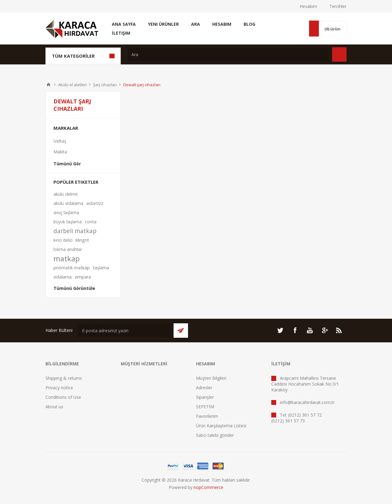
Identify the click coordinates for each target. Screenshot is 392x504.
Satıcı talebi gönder (215, 435)
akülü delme (65, 194)
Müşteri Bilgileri (211, 378)
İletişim (121, 33)
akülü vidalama (68, 203)
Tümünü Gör (67, 164)
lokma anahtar (67, 249)
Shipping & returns (63, 378)
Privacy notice (59, 388)
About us (54, 407)
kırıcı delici (63, 240)
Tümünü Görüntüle (74, 288)
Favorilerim (207, 416)
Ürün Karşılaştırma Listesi (221, 426)
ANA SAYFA (48, 85)
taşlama (101, 268)
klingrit (82, 240)
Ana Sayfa (124, 24)
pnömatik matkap (71, 268)
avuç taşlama (66, 212)
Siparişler (205, 397)
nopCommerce (208, 487)
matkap (66, 258)
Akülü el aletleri (72, 84)
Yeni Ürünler (163, 24)
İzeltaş (59, 141)
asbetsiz (94, 203)
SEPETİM (205, 407)
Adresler (204, 388)
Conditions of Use (63, 397)
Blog (249, 24)
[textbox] (228, 54)
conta (90, 222)
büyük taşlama (67, 222)
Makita (60, 152)
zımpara (83, 277)
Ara (195, 24)
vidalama (62, 277)
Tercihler (338, 6)
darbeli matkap (74, 231)
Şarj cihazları (105, 84)
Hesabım (308, 6)
